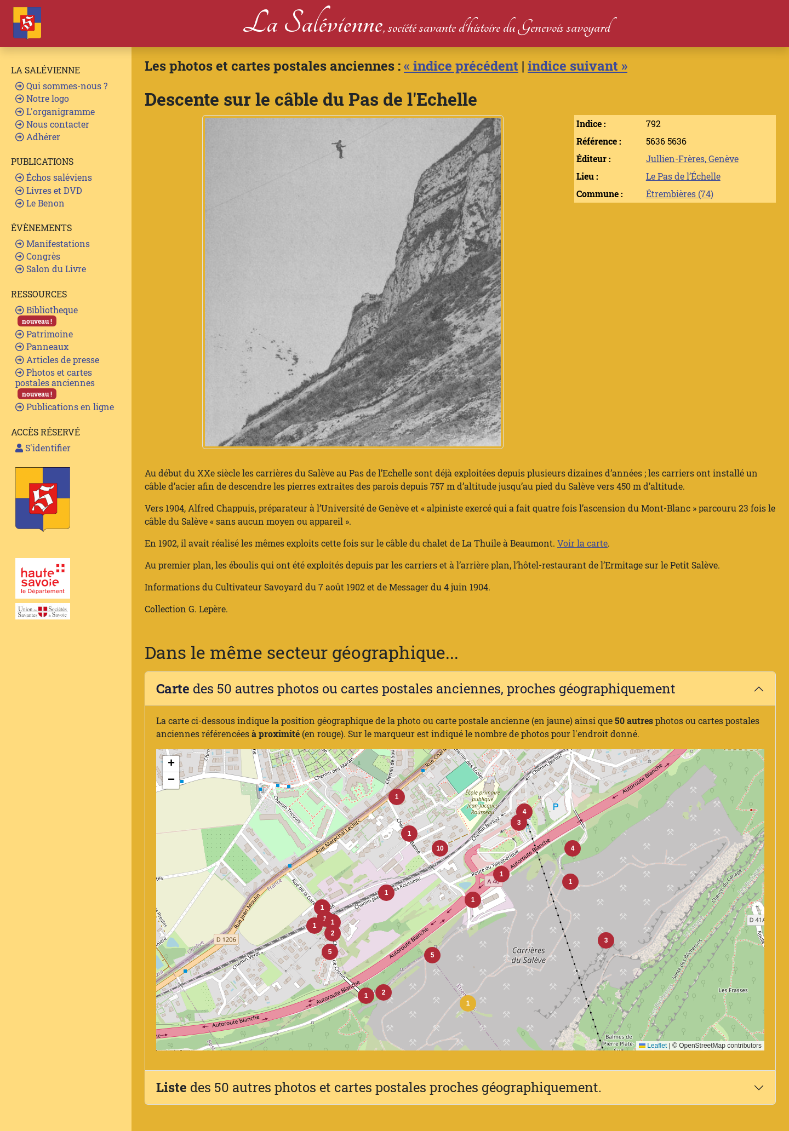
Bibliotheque (46, 315)
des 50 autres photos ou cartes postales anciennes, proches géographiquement (416, 688)
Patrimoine (44, 334)
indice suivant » (577, 65)
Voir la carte (582, 543)
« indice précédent (461, 65)
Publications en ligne (64, 406)
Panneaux (41, 346)
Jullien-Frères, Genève (692, 158)
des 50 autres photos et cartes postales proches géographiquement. (379, 1087)
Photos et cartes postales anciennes (55, 383)
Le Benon (40, 203)
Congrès (37, 256)
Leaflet (653, 1045)
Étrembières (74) (679, 193)
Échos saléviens (53, 177)
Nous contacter (52, 124)
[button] (468, 1003)
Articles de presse (57, 359)
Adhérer (37, 136)
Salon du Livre (50, 268)
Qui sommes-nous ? (61, 85)
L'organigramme (55, 111)
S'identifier (43, 447)
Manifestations (52, 243)
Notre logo (42, 98)
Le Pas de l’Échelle (683, 176)
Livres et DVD (48, 190)
